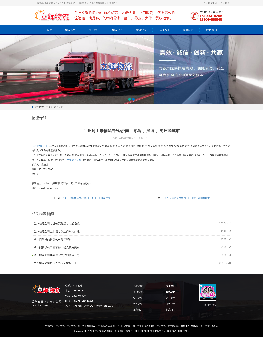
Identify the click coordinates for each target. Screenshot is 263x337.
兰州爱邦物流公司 (145, 326)
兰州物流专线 (74, 160)
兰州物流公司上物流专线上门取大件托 (57, 231)
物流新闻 (170, 309)
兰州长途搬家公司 (126, 326)
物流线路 (170, 291)
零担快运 (138, 291)
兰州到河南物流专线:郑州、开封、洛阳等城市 (186, 198)
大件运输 (138, 303)
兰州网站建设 (88, 326)
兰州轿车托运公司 (106, 326)
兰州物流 (225, 3)
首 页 (49, 30)
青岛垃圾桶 (173, 326)
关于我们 (94, 30)
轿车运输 (138, 297)
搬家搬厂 (138, 309)
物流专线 (70, 30)
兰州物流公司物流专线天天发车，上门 (57, 263)
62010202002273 (143, 331)
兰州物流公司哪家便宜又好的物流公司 (57, 255)
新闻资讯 (164, 30)
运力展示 (188, 30)
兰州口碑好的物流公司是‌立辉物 (52, 239)
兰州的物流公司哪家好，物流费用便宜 (57, 247)
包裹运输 (138, 286)
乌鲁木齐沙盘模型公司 (192, 326)
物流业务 (141, 30)
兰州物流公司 (210, 3)
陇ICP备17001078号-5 (178, 331)
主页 (48, 107)
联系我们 (211, 30)
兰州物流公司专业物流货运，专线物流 (57, 223)
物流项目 (117, 30)
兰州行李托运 (211, 326)
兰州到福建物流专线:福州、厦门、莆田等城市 (86, 198)
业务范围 (170, 303)
